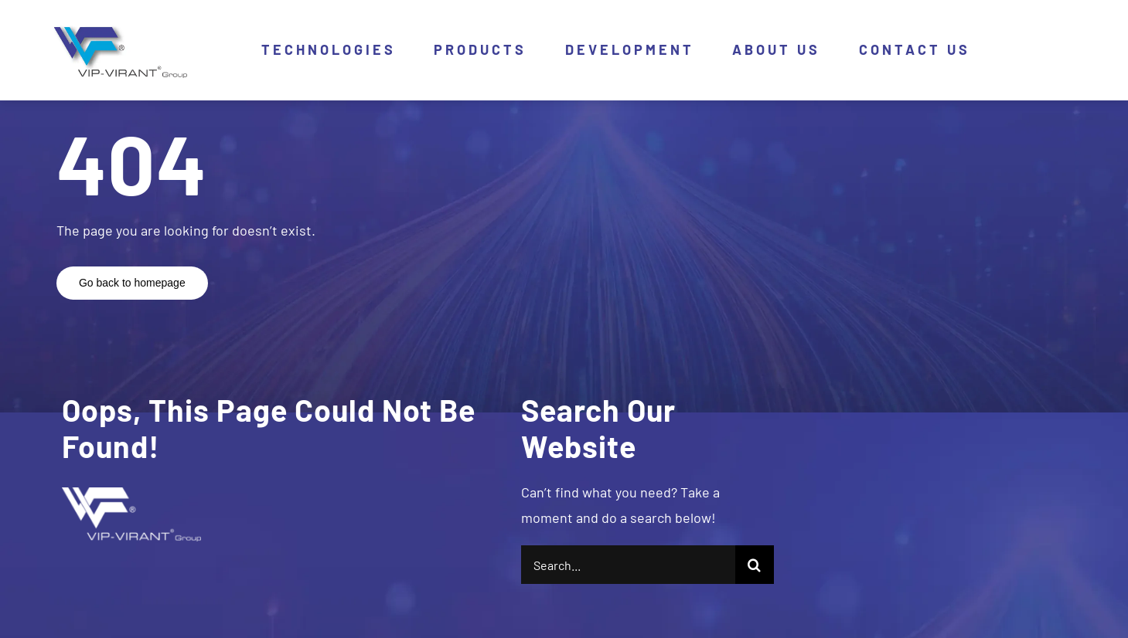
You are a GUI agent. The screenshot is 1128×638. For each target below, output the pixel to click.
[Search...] (627, 564)
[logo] (117, 29)
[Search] (754, 564)
